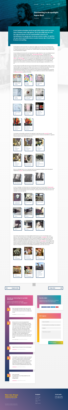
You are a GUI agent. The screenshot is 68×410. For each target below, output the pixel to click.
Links (54, 4)
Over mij (42, 4)
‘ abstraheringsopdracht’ (37, 54)
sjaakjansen (14, 348)
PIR (23, 59)
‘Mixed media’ (50, 187)
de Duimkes (44, 237)
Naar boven (38, 402)
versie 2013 (46, 133)
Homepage (36, 4)
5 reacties (58, 18)
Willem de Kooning (18, 72)
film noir (21, 170)
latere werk (20, 58)
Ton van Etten (43, 240)
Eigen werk (48, 4)
